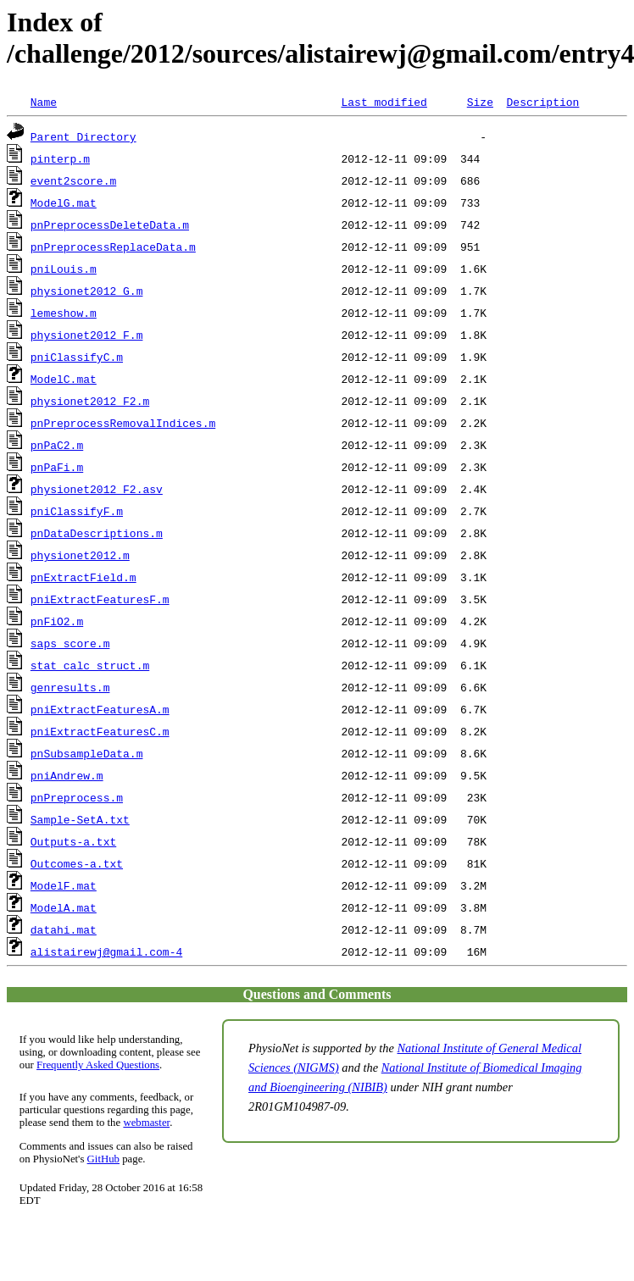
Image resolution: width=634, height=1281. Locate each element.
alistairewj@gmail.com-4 (106, 951)
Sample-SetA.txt (80, 819)
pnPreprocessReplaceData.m (113, 246)
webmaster (146, 1122)
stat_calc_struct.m (90, 665)
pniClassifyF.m (77, 510)
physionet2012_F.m (87, 334)
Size (480, 101)
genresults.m (70, 687)
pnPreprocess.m (77, 797)
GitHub (103, 1159)
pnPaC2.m (57, 444)
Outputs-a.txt (73, 841)
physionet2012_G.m (87, 290)
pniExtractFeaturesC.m (100, 731)
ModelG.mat (64, 202)
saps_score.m (70, 643)
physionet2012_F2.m (90, 400)
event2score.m (73, 180)
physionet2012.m (80, 555)
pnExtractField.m (83, 577)
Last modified (383, 101)
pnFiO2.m (57, 621)
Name (44, 101)
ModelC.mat (64, 378)
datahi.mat (64, 929)
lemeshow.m (64, 312)
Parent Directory (83, 136)
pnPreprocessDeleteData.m (110, 224)
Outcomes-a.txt (77, 863)
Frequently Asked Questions (97, 1065)
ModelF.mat (64, 885)
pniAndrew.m (67, 775)
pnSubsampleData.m (87, 753)
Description (542, 101)
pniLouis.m (64, 268)
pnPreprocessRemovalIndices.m (123, 422)
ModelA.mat (64, 907)
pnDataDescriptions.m (97, 533)
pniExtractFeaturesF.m (100, 599)
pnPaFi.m (57, 466)
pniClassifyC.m (77, 356)
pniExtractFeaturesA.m (100, 709)
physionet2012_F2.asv (97, 488)
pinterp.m (60, 158)
